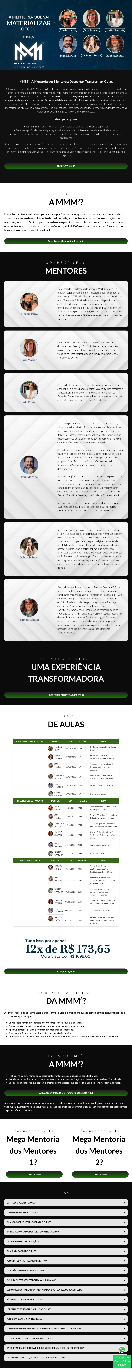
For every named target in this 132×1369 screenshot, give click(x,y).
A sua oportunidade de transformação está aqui (66, 1093)
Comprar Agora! (66, 971)
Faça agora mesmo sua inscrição (66, 241)
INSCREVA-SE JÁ (66, 166)
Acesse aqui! (34, 1175)
